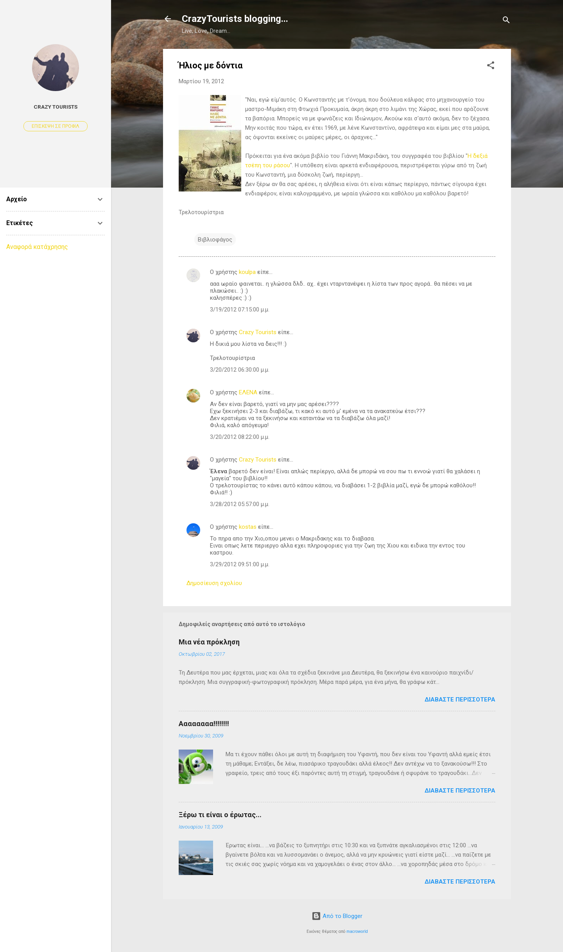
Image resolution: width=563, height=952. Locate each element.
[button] (490, 67)
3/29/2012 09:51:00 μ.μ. (239, 564)
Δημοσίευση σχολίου (214, 583)
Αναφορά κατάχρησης (37, 247)
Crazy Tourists (257, 332)
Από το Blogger (337, 916)
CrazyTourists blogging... (235, 18)
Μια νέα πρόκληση (209, 642)
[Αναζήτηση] (506, 21)
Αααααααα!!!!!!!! (204, 723)
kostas (247, 526)
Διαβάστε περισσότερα (460, 699)
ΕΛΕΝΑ (248, 392)
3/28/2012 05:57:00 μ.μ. (239, 504)
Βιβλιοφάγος (215, 239)
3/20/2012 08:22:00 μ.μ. (239, 436)
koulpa (247, 272)
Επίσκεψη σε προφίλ (55, 126)
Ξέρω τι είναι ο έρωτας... (220, 815)
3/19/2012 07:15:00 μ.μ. (239, 309)
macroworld (357, 931)
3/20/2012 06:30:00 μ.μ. (239, 369)
